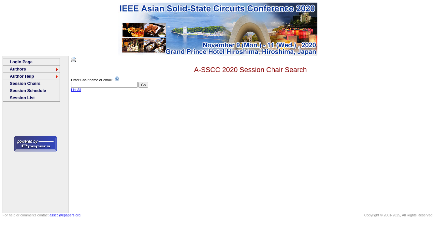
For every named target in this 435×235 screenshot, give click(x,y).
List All (76, 90)
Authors (34, 69)
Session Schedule (28, 90)
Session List (22, 97)
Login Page (21, 61)
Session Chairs (25, 83)
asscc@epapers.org (65, 215)
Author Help (34, 76)
